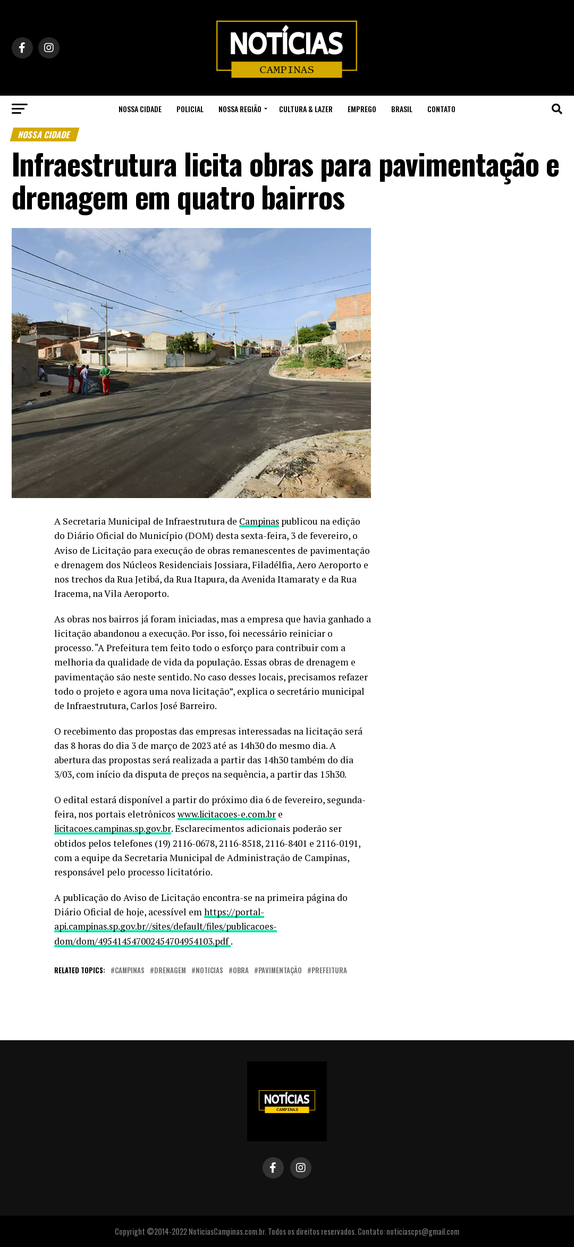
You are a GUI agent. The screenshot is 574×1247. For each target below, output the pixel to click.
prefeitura (329, 969)
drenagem (170, 969)
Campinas (260, 521)
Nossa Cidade (140, 108)
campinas (130, 969)
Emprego (362, 108)
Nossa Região (239, 108)
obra (241, 969)
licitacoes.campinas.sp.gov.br (115, 828)
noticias (209, 969)
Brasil (401, 108)
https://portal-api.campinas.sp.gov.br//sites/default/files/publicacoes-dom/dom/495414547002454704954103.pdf (170, 926)
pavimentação (280, 969)
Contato (441, 108)
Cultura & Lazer (306, 108)
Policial (190, 108)
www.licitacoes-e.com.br (229, 814)
